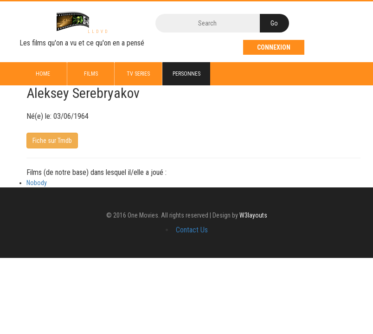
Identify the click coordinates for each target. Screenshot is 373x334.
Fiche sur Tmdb (52, 140)
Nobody (36, 182)
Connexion (273, 47)
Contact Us (192, 229)
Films (91, 74)
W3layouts (253, 215)
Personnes (186, 74)
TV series (138, 74)
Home (43, 74)
